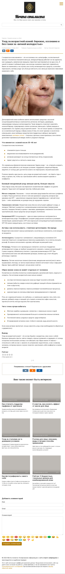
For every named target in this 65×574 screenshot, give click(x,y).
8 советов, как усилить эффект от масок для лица (46, 405)
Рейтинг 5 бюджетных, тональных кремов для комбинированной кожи (42, 478)
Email (3, 509)
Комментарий (7, 515)
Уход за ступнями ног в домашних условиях (12, 440)
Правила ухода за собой (34, 48)
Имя (3, 502)
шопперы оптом (18, 135)
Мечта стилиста (30, 16)
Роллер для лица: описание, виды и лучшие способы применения (44, 441)
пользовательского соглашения (12, 566)
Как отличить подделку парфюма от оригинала (12, 405)
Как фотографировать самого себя (15, 477)
